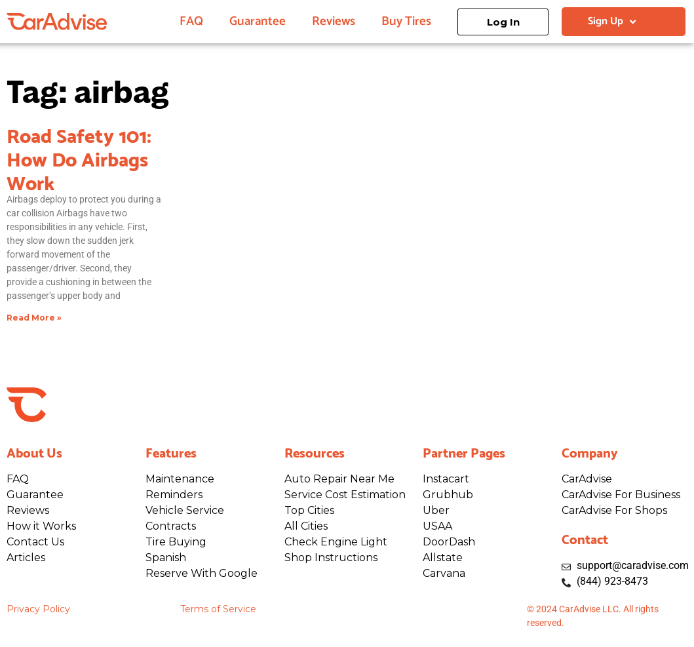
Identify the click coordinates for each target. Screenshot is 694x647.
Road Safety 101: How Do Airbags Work (79, 157)
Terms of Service (218, 609)
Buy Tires (406, 21)
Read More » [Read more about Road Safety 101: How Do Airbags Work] (34, 318)
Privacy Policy (38, 609)
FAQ (191, 21)
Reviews (333, 21)
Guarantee (257, 21)
